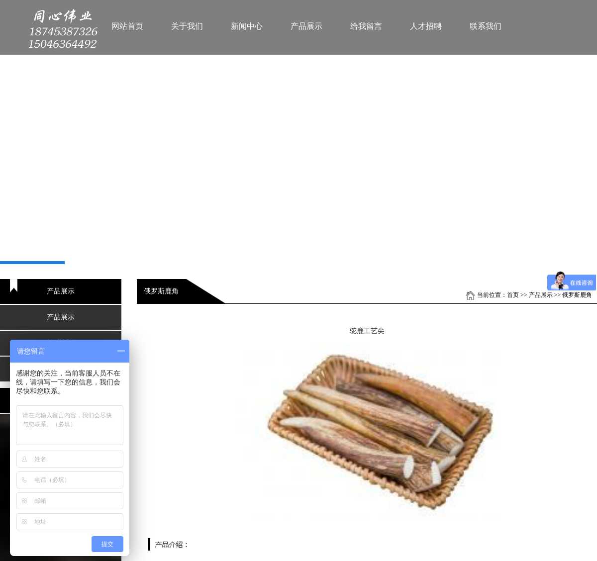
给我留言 (366, 26)
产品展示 (306, 26)
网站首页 (127, 26)
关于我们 (187, 26)
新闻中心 (247, 26)
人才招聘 (426, 26)
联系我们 (485, 26)
